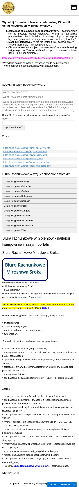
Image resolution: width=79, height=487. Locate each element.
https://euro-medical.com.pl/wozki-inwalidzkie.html (27, 166)
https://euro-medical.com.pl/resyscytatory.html (25, 151)
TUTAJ (45, 308)
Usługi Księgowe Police (16, 205)
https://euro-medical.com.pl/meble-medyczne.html (26, 162)
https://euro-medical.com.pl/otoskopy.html (23, 158)
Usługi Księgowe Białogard (17, 181)
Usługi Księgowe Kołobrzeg (18, 196)
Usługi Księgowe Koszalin (17, 201)
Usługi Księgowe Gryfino (16, 191)
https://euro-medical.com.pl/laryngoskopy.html (25, 155)
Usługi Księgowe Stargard (17, 210)
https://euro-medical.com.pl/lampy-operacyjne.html (27, 148)
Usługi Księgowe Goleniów (17, 186)
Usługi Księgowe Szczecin (17, 215)
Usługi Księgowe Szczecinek (18, 220)
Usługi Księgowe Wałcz (15, 230)
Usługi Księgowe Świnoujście (18, 225)
